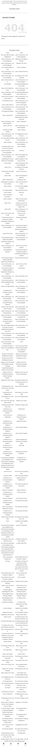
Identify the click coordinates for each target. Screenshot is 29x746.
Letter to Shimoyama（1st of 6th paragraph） (7, 312)
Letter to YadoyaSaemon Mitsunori (21, 176)
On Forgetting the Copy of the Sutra (21, 134)
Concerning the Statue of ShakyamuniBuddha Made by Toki (7, 282)
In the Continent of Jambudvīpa (7, 416)
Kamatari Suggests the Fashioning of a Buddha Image (21, 441)
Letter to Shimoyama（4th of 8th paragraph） (21, 126)
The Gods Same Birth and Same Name (21, 484)
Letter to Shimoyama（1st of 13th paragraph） (21, 238)
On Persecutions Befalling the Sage (21, 187)
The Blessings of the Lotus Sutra (21, 695)
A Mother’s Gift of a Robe (21, 581)
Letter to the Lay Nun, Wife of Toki (7, 214)
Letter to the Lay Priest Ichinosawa (7, 657)
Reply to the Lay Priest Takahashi (7, 669)
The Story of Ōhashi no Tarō (21, 698)
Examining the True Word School (7, 172)
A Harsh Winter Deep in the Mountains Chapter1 (21, 558)
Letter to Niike (7, 175)
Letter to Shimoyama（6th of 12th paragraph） (7, 151)
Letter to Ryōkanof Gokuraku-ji (7, 195)
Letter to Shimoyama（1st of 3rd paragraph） (7, 277)
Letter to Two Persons (21, 171)
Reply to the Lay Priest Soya (21, 646)
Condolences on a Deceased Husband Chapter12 (7, 410)
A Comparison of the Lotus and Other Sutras (7, 540)
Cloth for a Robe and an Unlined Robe (21, 199)
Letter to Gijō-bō (21, 577)
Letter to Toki (7, 167)
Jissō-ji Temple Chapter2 (21, 433)
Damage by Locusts (21, 358)
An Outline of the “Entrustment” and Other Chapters (21, 604)
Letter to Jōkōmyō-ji (21, 121)
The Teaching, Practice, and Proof (7, 646)
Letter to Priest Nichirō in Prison (21, 182)
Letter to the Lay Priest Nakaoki (21, 246)
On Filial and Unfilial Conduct (7, 130)
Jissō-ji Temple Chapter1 (21, 427)
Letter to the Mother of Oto (21, 276)
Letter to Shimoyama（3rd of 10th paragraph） (21, 55)
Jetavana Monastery (21, 421)
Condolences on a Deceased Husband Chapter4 (21, 459)
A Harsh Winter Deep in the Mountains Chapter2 (7, 574)
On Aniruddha (7, 84)
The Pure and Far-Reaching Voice (21, 472)
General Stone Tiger (7, 233)
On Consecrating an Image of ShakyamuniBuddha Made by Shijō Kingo (7, 710)
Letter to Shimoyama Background (8, 558)
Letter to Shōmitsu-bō (7, 179)
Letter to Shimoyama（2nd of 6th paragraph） (7, 338)
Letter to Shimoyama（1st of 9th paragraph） (21, 297)
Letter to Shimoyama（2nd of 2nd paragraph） (21, 326)
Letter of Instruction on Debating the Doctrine (7, 507)
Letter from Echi (7, 471)
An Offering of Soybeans (7, 602)
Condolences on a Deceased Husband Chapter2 (7, 447)
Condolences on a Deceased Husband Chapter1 (7, 292)
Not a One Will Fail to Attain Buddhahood (7, 55)
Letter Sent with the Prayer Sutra (7, 517)
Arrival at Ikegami (7, 608)
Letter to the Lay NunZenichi (21, 214)
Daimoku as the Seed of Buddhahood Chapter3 (21, 354)
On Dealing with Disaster (8, 111)
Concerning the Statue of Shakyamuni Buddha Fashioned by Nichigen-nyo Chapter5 (21, 252)
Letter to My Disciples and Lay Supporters (21, 155)
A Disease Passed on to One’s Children (21, 540)
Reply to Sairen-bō (21, 490)
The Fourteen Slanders (7, 728)
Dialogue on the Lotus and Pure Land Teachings (21, 373)
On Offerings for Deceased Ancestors (21, 168)
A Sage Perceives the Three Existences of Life (21, 684)
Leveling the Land (21, 179)
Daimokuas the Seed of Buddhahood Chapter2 (7, 359)
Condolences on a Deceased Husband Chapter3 (7, 453)
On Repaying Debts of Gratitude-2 (7, 715)
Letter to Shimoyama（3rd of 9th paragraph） (21, 97)
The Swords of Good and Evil (21, 626)
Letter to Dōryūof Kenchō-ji (21, 71)
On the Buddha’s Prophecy (21, 612)
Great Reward (21, 268)
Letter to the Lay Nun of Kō (7, 664)
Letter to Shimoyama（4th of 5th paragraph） (21, 112)
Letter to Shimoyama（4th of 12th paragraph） (7, 108)
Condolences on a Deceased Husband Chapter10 (7, 302)
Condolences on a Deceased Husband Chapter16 (7, 435)
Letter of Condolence (8, 498)
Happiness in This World (21, 702)
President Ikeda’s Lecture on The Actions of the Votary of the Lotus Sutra (7, 735)
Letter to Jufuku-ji (21, 129)
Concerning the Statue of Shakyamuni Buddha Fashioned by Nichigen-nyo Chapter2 (7, 220)
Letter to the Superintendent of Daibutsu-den (21, 316)
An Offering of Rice (21, 598)
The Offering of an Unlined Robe (21, 657)
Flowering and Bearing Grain (21, 218)
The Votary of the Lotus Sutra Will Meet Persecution (7, 626)
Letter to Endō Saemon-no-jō (7, 80)
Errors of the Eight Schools (21, 396)
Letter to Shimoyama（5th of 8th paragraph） (21, 143)
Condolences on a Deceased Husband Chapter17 (7, 441)
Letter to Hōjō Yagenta (21, 104)
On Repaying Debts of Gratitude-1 (21, 709)
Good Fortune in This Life (7, 691)
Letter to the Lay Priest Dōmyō (7, 725)
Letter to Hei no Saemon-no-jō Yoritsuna (8, 97)
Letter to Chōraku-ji (21, 67)
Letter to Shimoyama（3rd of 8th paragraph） (7, 93)
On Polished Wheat (7, 190)
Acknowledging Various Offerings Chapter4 (7, 598)
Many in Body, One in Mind (7, 672)
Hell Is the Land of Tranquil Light (21, 630)
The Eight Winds (21, 733)
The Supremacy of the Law (21, 668)
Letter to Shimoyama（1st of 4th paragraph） (21, 281)
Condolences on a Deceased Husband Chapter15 (7, 429)
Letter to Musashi (21, 146)
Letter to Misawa (8, 142)
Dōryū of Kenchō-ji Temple (21, 386)
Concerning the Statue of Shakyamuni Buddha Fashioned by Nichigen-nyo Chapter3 (21, 228)
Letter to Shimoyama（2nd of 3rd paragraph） (7, 334)
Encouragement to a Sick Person (8, 397)
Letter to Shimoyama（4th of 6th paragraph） (7, 122)
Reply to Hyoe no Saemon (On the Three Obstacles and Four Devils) (7, 704)
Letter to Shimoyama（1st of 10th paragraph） (21, 210)
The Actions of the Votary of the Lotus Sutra (21, 729)
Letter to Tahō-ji (7, 186)
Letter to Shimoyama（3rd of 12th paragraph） (7, 64)
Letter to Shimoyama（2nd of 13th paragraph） (21, 320)
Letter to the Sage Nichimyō (7, 286)
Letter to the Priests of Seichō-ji (21, 688)
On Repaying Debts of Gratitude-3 (21, 715)
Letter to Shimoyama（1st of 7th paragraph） (21, 287)
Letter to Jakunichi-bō (7, 115)
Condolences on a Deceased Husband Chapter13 (21, 417)
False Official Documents (21, 190)
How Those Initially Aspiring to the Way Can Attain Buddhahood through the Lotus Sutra (7, 328)
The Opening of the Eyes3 (21, 500)
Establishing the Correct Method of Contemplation (8, 159)
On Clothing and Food (7, 100)
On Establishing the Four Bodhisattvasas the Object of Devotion (21, 117)
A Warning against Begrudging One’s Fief (7, 590)
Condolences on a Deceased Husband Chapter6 (7, 485)
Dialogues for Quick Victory (7, 380)
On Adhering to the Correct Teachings (21, 76)
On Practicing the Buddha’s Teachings (7, 582)
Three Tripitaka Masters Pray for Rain (21, 665)
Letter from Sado (8, 475)
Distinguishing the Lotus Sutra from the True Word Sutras (7, 388)
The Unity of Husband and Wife (21, 634)
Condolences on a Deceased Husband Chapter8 (7, 502)
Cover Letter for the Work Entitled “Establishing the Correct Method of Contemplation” (21, 348)
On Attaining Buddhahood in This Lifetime (21, 85)
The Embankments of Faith (21, 677)
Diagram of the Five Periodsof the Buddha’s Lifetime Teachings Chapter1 (7, 375)
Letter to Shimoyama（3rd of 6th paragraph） (21, 89)
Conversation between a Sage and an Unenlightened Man (7, 347)
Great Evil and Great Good (21, 257)
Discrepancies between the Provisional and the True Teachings (21, 382)
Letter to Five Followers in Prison (7, 89)
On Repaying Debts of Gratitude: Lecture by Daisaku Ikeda (7, 720)
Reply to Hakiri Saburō (21, 614)
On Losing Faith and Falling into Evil (7, 139)
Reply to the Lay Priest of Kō (21, 650)
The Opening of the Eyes (21, 510)
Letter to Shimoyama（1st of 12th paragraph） (21, 234)
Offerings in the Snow (21, 63)
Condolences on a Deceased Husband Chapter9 (7, 512)
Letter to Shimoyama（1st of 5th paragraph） (7, 297)
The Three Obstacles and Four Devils (7, 684)
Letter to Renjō (7, 192)
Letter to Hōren (21, 654)
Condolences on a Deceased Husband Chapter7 (7, 494)
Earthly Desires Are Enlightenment (7, 393)
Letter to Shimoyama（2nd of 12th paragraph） (7, 316)
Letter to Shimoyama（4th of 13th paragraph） (21, 108)
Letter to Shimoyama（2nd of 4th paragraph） (21, 334)
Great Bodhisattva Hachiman (7, 250)
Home (7, 52)
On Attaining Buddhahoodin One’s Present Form (21, 93)
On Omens (7, 687)
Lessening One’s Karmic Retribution (21, 452)
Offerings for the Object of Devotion (21, 60)
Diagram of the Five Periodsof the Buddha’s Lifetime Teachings (21, 364)
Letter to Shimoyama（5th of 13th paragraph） (21, 139)
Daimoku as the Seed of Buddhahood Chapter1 (7, 354)
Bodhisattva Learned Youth (7, 614)
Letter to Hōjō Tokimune (7, 104)
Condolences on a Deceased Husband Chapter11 (7, 321)
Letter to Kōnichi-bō (7, 694)
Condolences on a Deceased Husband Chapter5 (7, 479)
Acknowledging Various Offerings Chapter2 (7, 594)
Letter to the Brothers (7, 654)
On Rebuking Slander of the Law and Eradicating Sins (21, 622)
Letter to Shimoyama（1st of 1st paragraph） (7, 246)
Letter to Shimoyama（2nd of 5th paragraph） (21, 301)
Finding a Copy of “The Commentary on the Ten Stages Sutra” (21, 204)
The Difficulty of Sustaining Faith (21, 642)
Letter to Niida (7, 163)
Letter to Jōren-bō (7, 125)
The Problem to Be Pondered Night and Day (21, 673)
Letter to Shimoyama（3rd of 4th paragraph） (21, 80)
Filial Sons (21, 192)
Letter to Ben (7, 203)
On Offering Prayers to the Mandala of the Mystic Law (21, 617)
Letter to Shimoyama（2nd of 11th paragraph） (21, 312)
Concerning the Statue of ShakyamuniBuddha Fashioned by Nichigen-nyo (7, 259)
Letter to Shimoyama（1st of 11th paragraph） (7, 226)
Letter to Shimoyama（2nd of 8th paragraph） (7, 342)
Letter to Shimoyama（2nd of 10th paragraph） (21, 307)
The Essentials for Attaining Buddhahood (21, 719)
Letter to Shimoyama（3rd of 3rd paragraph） (7, 76)
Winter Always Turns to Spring (7, 661)
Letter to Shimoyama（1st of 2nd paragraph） (7, 264)
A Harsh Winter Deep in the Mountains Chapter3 (7, 578)
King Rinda (21, 445)
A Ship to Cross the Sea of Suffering (7, 586)
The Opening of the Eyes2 (21, 506)
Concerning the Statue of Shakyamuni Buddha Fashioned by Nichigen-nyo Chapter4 (7, 240)
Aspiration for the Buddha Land (21, 522)
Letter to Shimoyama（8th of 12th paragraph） (21, 164)
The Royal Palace (7, 649)
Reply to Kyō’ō (7, 616)
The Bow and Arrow (21, 691)
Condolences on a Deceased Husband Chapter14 (7, 423)
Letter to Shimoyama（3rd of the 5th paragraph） (21, 101)
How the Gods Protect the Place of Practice (7, 307)
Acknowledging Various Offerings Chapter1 (21, 590)
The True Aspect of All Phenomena (21, 574)
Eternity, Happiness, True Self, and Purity (21, 159)
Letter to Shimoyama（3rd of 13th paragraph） (7, 72)
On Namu (21, 150)
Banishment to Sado (7, 612)
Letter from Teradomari (7, 490)
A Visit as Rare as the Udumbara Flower (21, 586)
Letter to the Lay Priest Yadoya (21, 264)
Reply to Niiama (7, 641)
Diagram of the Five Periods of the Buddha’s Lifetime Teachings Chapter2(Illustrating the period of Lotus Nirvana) (7, 366)
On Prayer (7, 561)
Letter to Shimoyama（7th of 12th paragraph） (7, 155)
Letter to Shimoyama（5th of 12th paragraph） (7, 134)
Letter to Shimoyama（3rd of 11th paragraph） (7, 60)
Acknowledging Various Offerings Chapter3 (21, 594)
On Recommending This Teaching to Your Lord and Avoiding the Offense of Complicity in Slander (7, 636)
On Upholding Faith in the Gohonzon (7, 678)
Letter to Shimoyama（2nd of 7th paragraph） (21, 338)
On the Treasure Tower (21, 498)
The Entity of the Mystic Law (7, 621)
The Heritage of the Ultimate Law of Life (21, 517)
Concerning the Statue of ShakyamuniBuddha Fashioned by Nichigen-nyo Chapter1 (7, 270)
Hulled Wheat (21, 409)
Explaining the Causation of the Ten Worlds (7, 182)
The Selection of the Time (21, 660)
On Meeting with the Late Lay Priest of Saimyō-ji (8, 147)
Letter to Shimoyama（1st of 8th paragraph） (21, 291)
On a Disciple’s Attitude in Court (7, 68)
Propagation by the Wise (21, 724)
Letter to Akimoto (7, 199)
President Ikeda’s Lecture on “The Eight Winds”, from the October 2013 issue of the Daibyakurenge (14, 740)
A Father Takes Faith (21, 543)
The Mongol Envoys (7, 681)
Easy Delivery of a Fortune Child (21, 393)
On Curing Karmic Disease (21, 681)
